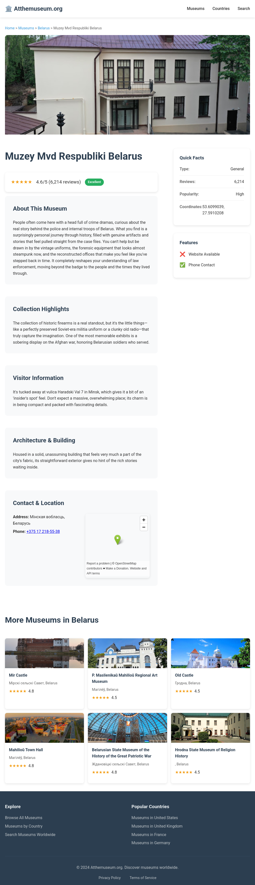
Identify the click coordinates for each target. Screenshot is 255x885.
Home (10, 28)
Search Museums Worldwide (30, 834)
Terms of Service (142, 878)
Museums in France (148, 834)
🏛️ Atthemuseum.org (34, 8)
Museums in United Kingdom (157, 826)
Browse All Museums (23, 817)
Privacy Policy (110, 878)
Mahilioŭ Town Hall (26, 749)
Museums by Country (24, 826)
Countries (221, 8)
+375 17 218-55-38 (43, 531)
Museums (195, 8)
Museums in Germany (150, 842)
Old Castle (184, 675)
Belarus (44, 28)
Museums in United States (154, 817)
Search (244, 8)
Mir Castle (18, 675)
